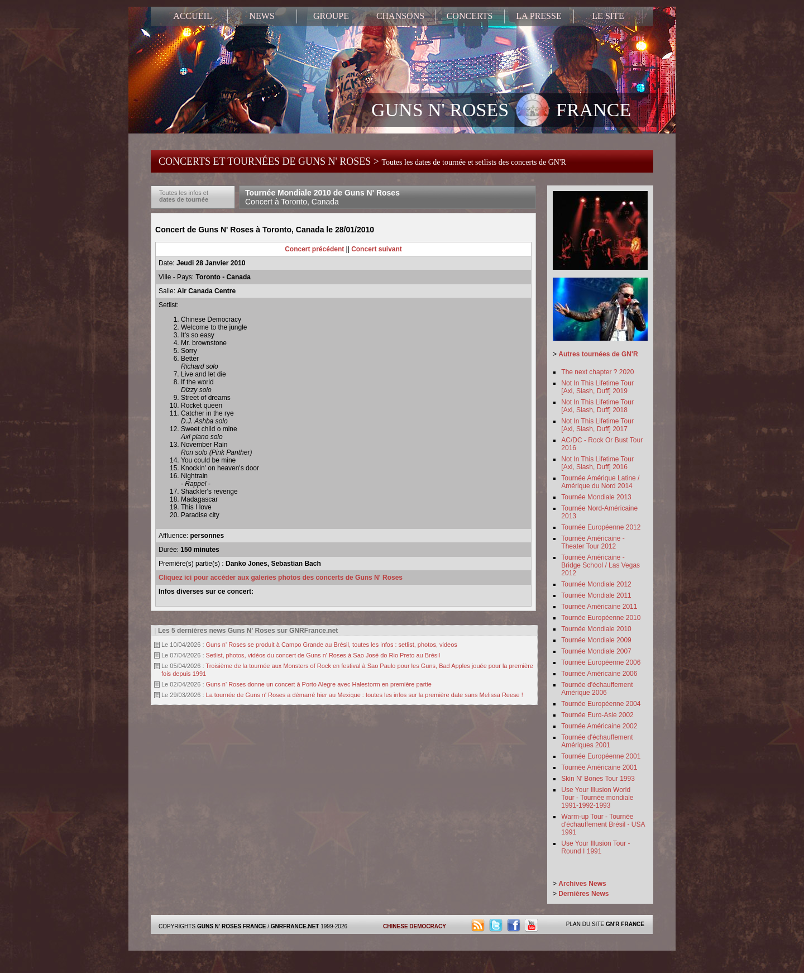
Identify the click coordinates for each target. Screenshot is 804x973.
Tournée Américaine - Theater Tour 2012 (592, 542)
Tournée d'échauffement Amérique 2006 (597, 689)
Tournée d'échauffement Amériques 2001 (597, 741)
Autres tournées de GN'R (598, 354)
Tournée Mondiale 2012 (596, 584)
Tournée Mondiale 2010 (596, 629)
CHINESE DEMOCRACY (414, 926)
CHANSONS (400, 16)
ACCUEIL (192, 16)
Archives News (582, 884)
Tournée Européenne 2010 (600, 618)
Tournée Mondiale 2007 (596, 651)
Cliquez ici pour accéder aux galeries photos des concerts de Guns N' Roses (281, 577)
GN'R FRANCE (625, 924)
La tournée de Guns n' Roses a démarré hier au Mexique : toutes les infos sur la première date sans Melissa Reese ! (364, 694)
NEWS (261, 16)
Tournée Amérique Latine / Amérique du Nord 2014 (600, 482)
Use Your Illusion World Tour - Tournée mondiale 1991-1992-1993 (597, 797)
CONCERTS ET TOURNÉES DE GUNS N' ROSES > (362, 161)
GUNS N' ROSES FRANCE (501, 111)
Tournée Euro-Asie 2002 (597, 715)
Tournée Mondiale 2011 (596, 595)
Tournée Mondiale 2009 (596, 640)
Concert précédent (314, 249)
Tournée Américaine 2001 (599, 767)
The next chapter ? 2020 (597, 372)
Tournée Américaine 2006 (599, 674)
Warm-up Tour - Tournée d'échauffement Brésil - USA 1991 (602, 824)
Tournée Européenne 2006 (600, 662)
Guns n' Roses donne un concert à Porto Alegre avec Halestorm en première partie (319, 684)
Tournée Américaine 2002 (599, 726)
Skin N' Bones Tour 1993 (597, 779)
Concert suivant (376, 249)
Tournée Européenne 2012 (600, 527)
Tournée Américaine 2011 (599, 606)
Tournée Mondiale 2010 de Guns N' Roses (322, 197)
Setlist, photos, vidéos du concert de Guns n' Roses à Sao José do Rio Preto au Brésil (323, 655)
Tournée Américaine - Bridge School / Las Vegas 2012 (600, 565)
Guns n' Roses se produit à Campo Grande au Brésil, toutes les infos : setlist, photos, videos (331, 644)
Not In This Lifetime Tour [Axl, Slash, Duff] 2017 (597, 425)
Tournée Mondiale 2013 (596, 497)
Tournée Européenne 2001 (600, 756)
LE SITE (608, 16)
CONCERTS (470, 16)
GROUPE (331, 16)
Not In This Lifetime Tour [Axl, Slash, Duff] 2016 (597, 463)
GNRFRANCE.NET (295, 926)
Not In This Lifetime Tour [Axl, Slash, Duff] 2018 (597, 406)
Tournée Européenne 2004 (600, 704)
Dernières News (583, 894)
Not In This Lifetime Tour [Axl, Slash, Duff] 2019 (597, 387)
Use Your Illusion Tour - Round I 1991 (595, 847)
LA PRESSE (538, 16)
